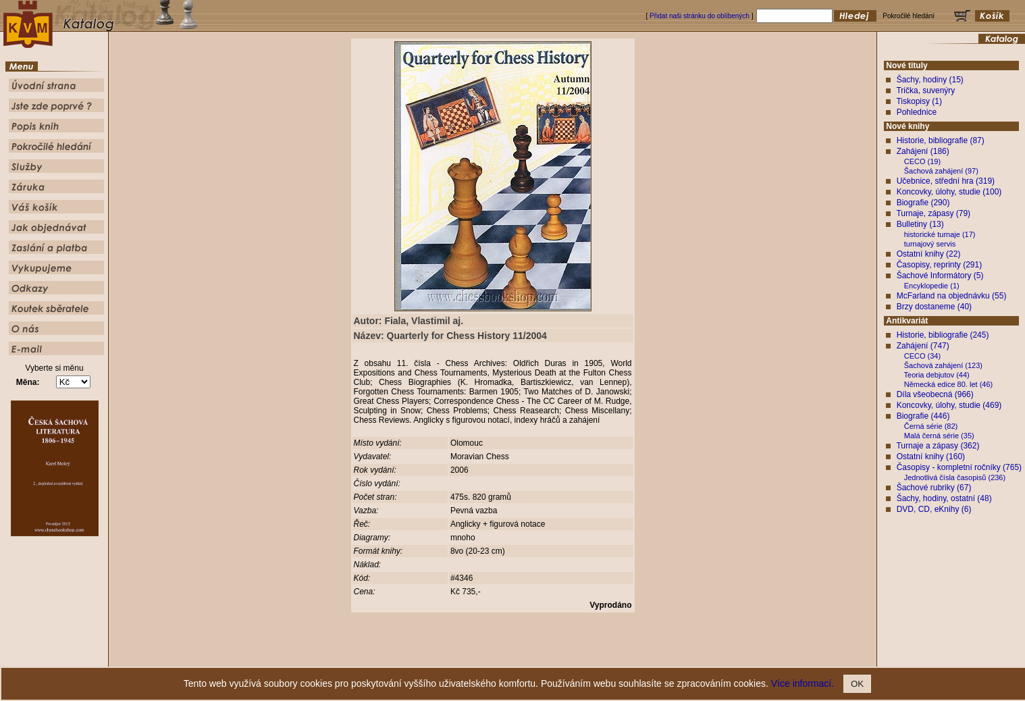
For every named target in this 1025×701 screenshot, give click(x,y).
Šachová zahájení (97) (941, 171)
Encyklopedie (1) (932, 286)
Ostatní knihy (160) (931, 456)
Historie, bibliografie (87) (940, 140)
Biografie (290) (923, 202)
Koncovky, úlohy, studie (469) (949, 405)
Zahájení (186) (923, 151)
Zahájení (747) (923, 345)
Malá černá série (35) (939, 436)
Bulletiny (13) (920, 224)
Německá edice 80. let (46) (948, 384)
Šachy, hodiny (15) (930, 79)
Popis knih (504, 656)
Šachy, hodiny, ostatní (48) (944, 498)
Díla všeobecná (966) (935, 394)
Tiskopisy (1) (919, 101)
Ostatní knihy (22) (929, 254)
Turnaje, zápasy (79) (933, 213)
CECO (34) (922, 356)
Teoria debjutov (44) (937, 375)
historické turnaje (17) (940, 234)
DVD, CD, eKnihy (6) (934, 509)
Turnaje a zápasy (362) (937, 445)
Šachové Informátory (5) (940, 275)
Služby (594, 656)
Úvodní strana (402, 656)
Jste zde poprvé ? (455, 656)
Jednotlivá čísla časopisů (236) (954, 477)
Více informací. (802, 683)
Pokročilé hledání (552, 656)
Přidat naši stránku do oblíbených (700, 16)
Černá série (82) (930, 426)
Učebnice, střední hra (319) (946, 181)
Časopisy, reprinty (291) (939, 264)
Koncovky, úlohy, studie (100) (949, 192)
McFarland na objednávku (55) (952, 296)
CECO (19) (922, 161)
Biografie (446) (923, 416)
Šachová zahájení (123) (943, 365)
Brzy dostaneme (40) (934, 306)
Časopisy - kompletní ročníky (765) (959, 467)
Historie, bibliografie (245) (943, 335)
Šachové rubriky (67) (934, 487)
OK (857, 684)
